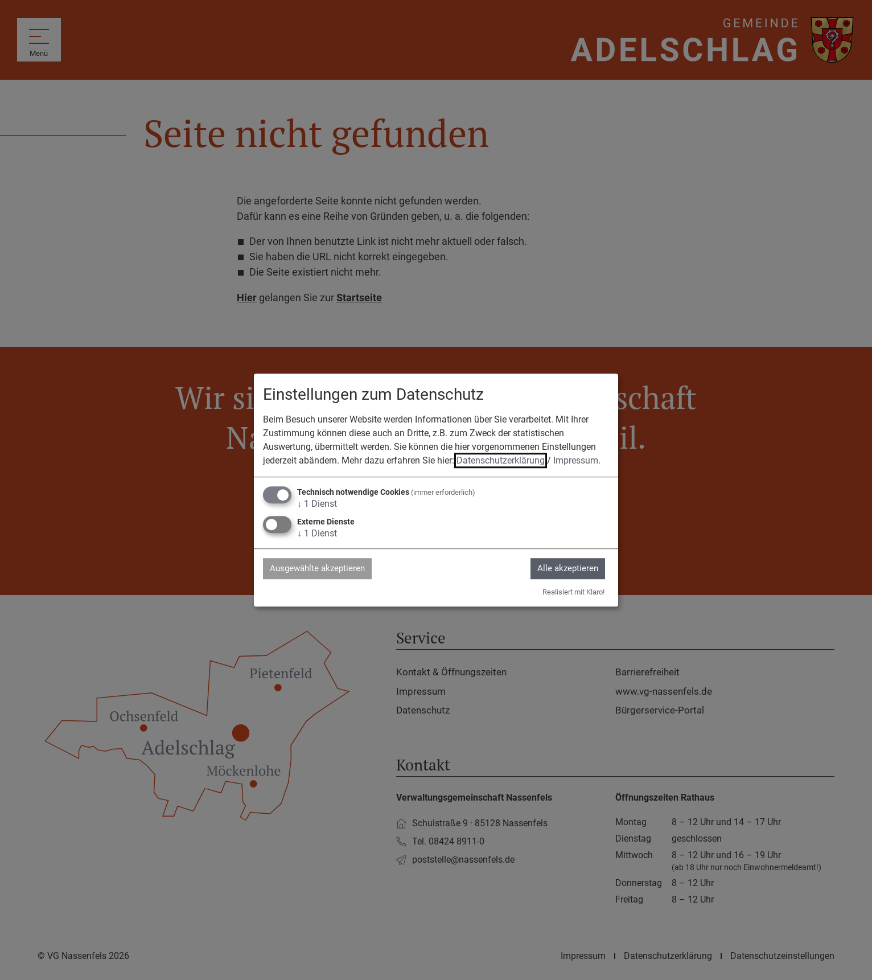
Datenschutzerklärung (500, 459)
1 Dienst (317, 503)
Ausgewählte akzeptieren (322, 568)
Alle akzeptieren (564, 568)
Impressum (575, 459)
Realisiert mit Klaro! (573, 592)
